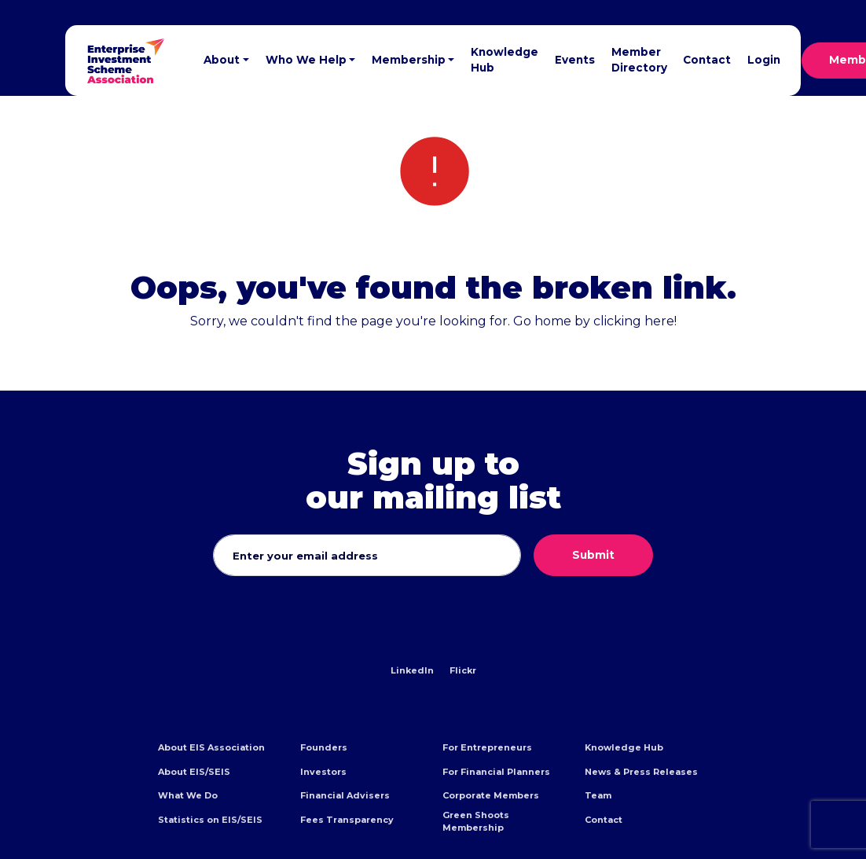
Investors (323, 771)
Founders (323, 747)
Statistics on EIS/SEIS (210, 819)
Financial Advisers (345, 795)
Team (598, 795)
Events (575, 59)
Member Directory (639, 60)
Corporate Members (490, 795)
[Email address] (367, 555)
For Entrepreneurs (487, 747)
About (222, 59)
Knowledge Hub (504, 60)
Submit (593, 555)
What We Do (188, 795)
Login (763, 59)
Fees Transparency (347, 819)
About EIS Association (211, 747)
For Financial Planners (496, 771)
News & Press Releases (641, 771)
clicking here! (635, 321)
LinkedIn (412, 670)
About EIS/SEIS (194, 771)
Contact (707, 59)
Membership (409, 59)
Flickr (463, 670)
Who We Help (306, 59)
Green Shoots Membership (475, 821)
